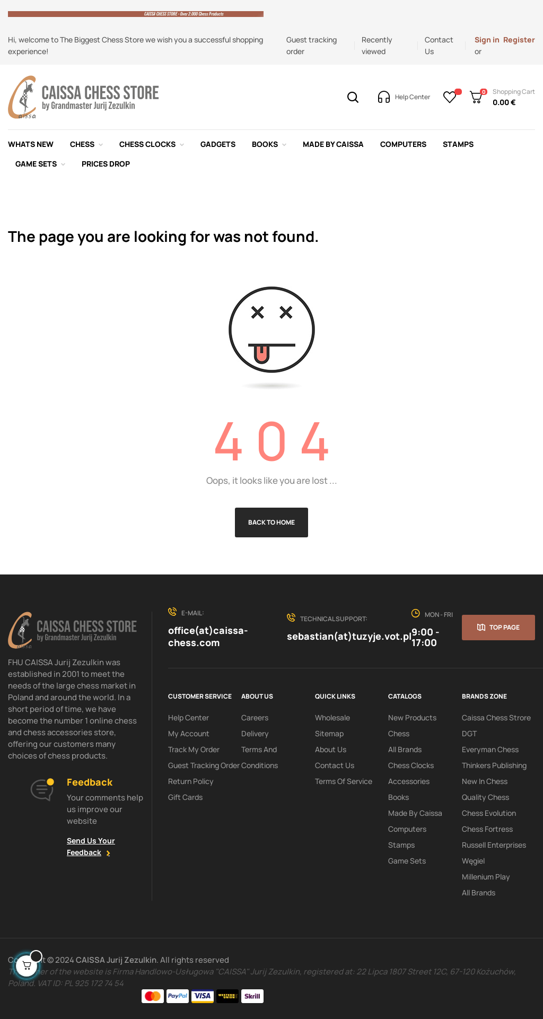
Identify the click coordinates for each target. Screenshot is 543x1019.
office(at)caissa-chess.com (208, 636)
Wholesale (332, 717)
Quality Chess (485, 797)
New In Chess (484, 781)
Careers (254, 717)
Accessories (409, 781)
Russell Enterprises (494, 845)
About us (330, 749)
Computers (407, 829)
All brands (478, 892)
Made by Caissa (415, 813)
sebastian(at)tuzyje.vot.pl (349, 636)
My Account (188, 733)
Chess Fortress (487, 829)
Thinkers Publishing (494, 765)
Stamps (401, 845)
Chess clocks (411, 765)
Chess (398, 733)
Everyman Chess (490, 749)
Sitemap (329, 733)
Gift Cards (185, 797)
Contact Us (334, 765)
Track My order (194, 749)
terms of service (343, 781)
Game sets (407, 861)
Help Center (188, 717)
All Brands (405, 749)
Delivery (255, 733)
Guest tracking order (204, 765)
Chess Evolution (489, 813)
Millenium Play (486, 877)
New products (412, 717)
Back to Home (271, 522)
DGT (469, 733)
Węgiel (473, 861)
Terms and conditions (259, 757)
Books (398, 797)
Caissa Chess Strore (496, 717)
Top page (504, 627)
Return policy (191, 781)
